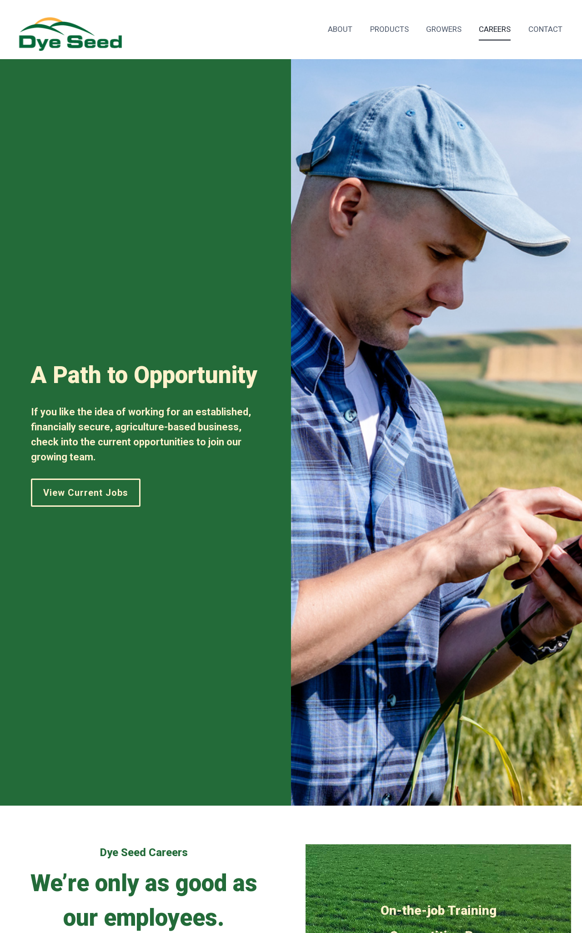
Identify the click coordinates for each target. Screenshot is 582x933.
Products (389, 29)
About (340, 29)
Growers (444, 29)
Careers (495, 29)
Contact (545, 29)
